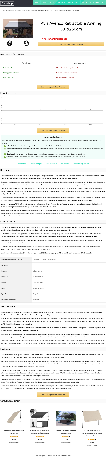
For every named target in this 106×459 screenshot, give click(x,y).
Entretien (52, 2)
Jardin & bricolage (73, 2)
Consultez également (81, 164)
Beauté (36, 2)
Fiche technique (36, 164)
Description (21, 164)
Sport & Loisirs (94, 2)
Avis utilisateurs (51, 164)
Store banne (25, 10)
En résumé (65, 164)
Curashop (5, 10)
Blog (103, 2)
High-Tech (61, 2)
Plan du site (56, 456)
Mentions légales (40, 456)
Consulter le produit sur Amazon (71, 44)
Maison (84, 2)
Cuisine (44, 2)
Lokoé (69, 456)
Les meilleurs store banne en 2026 (41, 10)
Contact (49, 456)
